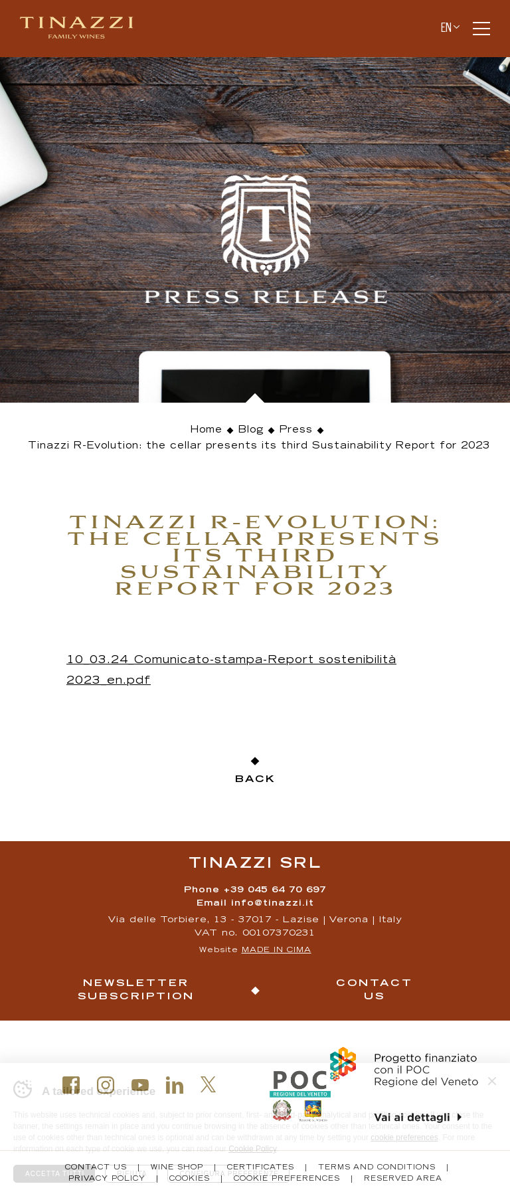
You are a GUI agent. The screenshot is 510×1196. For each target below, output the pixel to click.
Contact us (374, 990)
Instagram (105, 1085)
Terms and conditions (377, 1168)
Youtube (140, 1085)
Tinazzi (82, 29)
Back (255, 780)
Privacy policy (106, 1179)
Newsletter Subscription (136, 990)
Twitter (208, 1084)
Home (206, 430)
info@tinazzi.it (272, 904)
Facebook (71, 1085)
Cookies (189, 1179)
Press (296, 430)
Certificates (260, 1168)
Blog (251, 430)
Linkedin (174, 1085)
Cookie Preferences (287, 1179)
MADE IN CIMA (276, 950)
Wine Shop (177, 1168)
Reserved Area (403, 1179)
